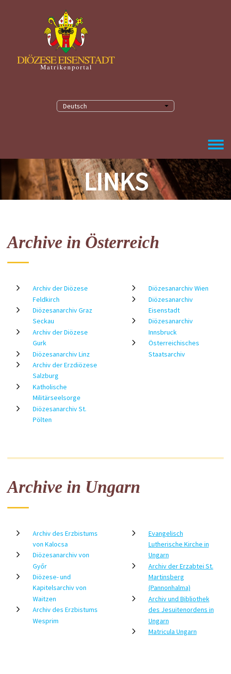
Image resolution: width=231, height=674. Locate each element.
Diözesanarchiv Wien (178, 288)
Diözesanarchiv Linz (61, 354)
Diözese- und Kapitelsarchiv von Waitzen (59, 587)
